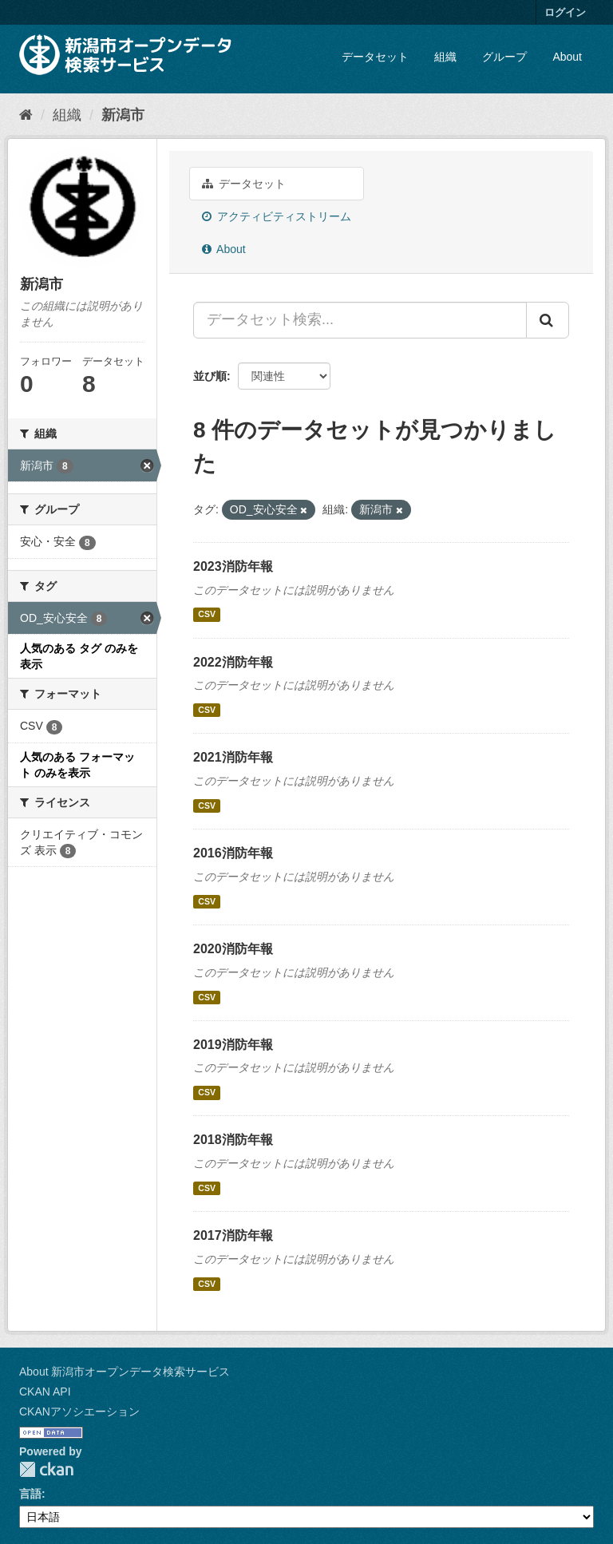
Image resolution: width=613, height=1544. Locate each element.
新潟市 (122, 115)
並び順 (210, 376)
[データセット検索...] (360, 320)
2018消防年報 (233, 1139)
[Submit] (547, 320)
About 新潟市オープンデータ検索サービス (124, 1371)
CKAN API (45, 1391)
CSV (207, 615)
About (567, 56)
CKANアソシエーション (79, 1411)
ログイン (565, 12)
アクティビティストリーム (276, 216)
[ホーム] (26, 115)
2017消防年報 (233, 1235)
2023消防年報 (233, 566)
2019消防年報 (233, 1044)
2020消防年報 (233, 949)
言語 (30, 1493)
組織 (445, 56)
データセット (375, 56)
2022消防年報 (233, 662)
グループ (504, 56)
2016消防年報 (233, 853)
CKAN (46, 1469)
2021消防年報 (233, 757)
